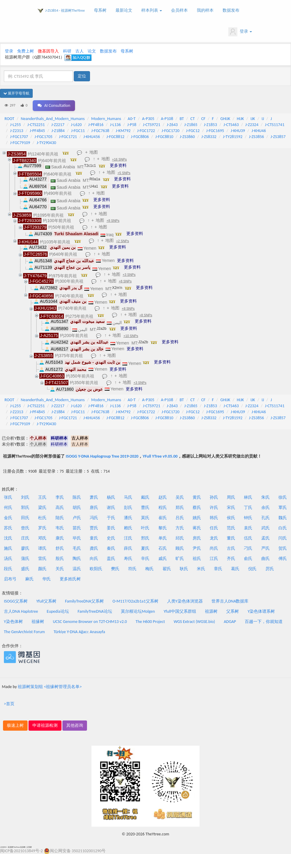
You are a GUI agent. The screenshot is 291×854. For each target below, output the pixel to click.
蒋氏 (197, 528)
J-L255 (15, 124)
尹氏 (197, 548)
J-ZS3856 (256, 136)
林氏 (248, 497)
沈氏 (8, 538)
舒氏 (60, 548)
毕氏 (77, 538)
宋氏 (231, 507)
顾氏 (180, 548)
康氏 (60, 538)
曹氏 (145, 507)
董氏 (231, 538)
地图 (93, 152)
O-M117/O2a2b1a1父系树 (135, 601)
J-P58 (131, 124)
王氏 (42, 497)
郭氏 (25, 507)
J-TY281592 (232, 136)
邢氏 (145, 538)
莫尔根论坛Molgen (138, 611)
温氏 (77, 568)
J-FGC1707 (19, 136)
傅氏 (282, 558)
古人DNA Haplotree (21, 611)
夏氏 (145, 548)
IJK (252, 118)
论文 (92, 51)
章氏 (218, 568)
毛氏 (77, 548)
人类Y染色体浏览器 (185, 601)
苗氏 (77, 528)
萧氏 (94, 497)
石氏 (162, 548)
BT (182, 118)
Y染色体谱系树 (261, 611)
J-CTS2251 (36, 124)
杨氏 (111, 497)
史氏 (111, 538)
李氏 (60, 497)
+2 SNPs (122, 241)
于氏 (111, 517)
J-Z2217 (57, 124)
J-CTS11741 (274, 124)
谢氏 (111, 507)
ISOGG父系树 (16, 601)
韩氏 (214, 517)
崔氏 (162, 517)
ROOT (9, 118)
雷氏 (42, 558)
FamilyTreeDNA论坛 (95, 611)
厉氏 (270, 568)
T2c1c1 (90, 166)
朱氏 (265, 497)
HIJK (240, 118)
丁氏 (248, 507)
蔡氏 (197, 507)
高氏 (60, 507)
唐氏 (94, 507)
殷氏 (60, 558)
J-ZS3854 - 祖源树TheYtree (65, 10)
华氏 (46, 579)
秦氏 (111, 548)
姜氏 (111, 528)
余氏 (265, 507)
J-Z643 (172, 124)
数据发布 (231, 10)
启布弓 (10, 579)
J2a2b (101, 328)
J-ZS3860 (187, 136)
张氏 (8, 497)
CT (192, 118)
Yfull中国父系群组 (180, 611)
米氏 (201, 568)
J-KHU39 (238, 130)
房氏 (197, 538)
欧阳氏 (96, 568)
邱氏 (180, 538)
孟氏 (265, 538)
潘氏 (128, 517)
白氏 (282, 528)
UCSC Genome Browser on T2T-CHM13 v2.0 (90, 621)
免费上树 (25, 51)
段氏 (8, 568)
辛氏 (145, 558)
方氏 (180, 528)
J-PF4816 (96, 124)
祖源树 (211, 611)
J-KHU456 (91, 136)
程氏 (162, 507)
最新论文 (124, 10)
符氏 (132, 568)
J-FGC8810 (164, 136)
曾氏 (25, 528)
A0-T (132, 118)
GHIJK (225, 118)
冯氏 (94, 517)
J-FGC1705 (43, 136)
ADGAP (230, 621)
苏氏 (8, 528)
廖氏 (25, 548)
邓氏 (42, 538)
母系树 (100, 10)
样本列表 (151, 10)
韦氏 (60, 528)
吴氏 (180, 497)
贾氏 (94, 528)
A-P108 (167, 118)
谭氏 (42, 548)
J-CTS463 (231, 124)
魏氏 (282, 517)
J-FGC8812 (115, 136)
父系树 (232, 611)
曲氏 (265, 558)
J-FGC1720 (170, 130)
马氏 (128, 497)
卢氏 (77, 517)
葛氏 (235, 568)
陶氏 (77, 558)
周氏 (231, 497)
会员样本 (179, 10)
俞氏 (248, 558)
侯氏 (231, 517)
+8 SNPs (112, 220)
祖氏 (197, 558)
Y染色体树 (13, 621)
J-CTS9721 (151, 124)
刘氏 (25, 497)
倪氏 (252, 568)
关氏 (60, 568)
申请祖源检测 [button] (45, 725)
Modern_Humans (106, 118)
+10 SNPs (130, 336)
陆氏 (60, 517)
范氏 (231, 528)
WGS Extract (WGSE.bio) (194, 621)
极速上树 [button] (15, 725)
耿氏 (184, 568)
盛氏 (25, 568)
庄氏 (25, 538)
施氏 (8, 548)
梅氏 (149, 568)
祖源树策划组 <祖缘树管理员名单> (50, 686)
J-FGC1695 (215, 130)
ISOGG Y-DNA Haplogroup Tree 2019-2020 (102, 456)
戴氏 (145, 497)
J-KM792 (123, 130)
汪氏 (128, 538)
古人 (79, 51)
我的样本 (205, 10)
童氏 (94, 538)
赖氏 (128, 528)
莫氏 (145, 517)
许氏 (214, 507)
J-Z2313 (16, 130)
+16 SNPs (119, 159)
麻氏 (29, 579)
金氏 (8, 517)
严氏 (265, 548)
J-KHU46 (258, 130)
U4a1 (93, 186)
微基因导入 (48, 51)
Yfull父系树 (46, 601)
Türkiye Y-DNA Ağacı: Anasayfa (79, 631)
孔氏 (265, 517)
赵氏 (162, 497)
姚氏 (197, 517)
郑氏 (180, 507)
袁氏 (248, 528)
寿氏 (128, 558)
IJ (263, 118)
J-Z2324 (252, 124)
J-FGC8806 (140, 136)
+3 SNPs (129, 274)
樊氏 (115, 568)
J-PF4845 (37, 130)
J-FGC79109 (20, 142)
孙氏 (214, 497)
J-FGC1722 (146, 130)
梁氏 (42, 507)
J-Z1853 (210, 124)
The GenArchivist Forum (24, 631)
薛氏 (128, 548)
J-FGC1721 (68, 136)
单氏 (162, 538)
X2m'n (117, 288)
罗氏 (42, 528)
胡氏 (77, 507)
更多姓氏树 (70, 579)
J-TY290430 (46, 142)
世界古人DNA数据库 (230, 601)
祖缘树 (38, 621)
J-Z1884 (58, 130)
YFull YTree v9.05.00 (159, 456)
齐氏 (231, 558)
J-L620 (76, 124)
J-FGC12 (193, 130)
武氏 (265, 528)
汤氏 (8, 558)
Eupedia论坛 (58, 611)
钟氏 (248, 517)
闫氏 (282, 538)
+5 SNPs (124, 173)
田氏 (25, 517)
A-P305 (148, 118)
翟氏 (167, 568)
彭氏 (128, 507)
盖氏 (111, 558)
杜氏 (42, 517)
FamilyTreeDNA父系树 (84, 601)
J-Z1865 (190, 124)
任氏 (214, 528)
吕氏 (180, 517)
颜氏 (42, 568)
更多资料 (118, 165)
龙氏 (214, 538)
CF (203, 118)
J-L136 (115, 124)
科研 (67, 51)
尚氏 (214, 548)
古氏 (231, 548)
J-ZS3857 (278, 136)
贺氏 (282, 548)
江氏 (214, 558)
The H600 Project (150, 621)
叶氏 (145, 528)
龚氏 (94, 548)
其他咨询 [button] (74, 725)
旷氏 (180, 558)
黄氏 (197, 497)
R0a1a (94, 179)
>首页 (9, 703)
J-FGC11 (78, 130)
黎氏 (162, 528)
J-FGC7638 (100, 130)
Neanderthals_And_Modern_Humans (53, 118)
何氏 (8, 507)
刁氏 (248, 548)
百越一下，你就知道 (264, 621)
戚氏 (162, 558)
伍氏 (248, 538)
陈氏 (77, 497)
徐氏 (282, 497)
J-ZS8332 (208, 136)
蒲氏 (25, 558)
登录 (240, 31)
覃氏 (282, 507)
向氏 (94, 558)
